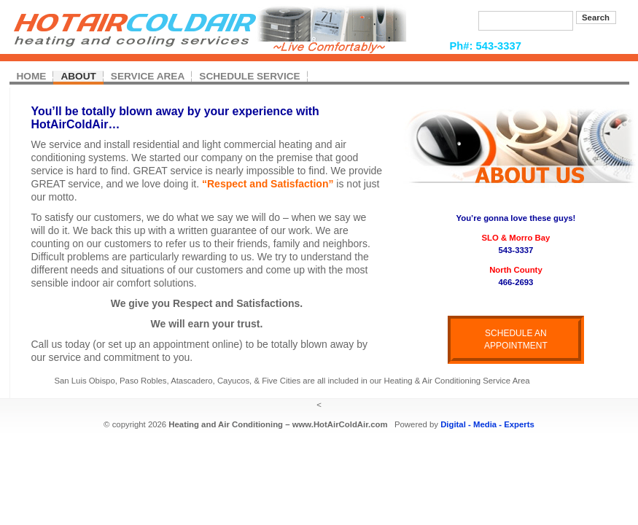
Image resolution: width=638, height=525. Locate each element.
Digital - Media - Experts (487, 424)
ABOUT (78, 76)
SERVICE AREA (147, 76)
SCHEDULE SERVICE (249, 76)
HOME (32, 76)
